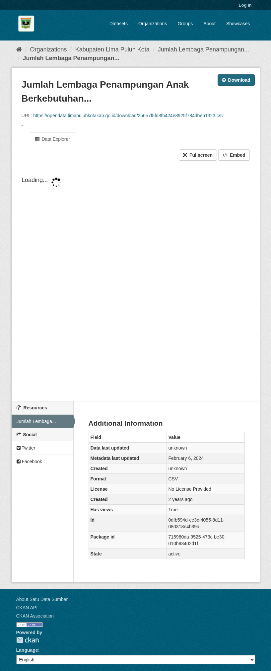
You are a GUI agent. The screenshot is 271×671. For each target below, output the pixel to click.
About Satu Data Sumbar (42, 599)
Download (236, 80)
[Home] (19, 49)
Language (27, 650)
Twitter (26, 448)
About (209, 23)
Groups (185, 23)
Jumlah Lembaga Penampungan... (203, 49)
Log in (245, 5)
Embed (234, 155)
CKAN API (27, 607)
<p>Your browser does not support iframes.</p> (136, 281)
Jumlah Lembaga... (36, 421)
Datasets (118, 23)
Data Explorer (52, 139)
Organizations (152, 23)
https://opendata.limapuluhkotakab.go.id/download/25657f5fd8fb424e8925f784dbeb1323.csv (128, 115)
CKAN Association (35, 616)
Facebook (29, 461)
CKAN (27, 639)
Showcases (238, 23)
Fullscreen (198, 155)
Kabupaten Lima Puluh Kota (112, 49)
